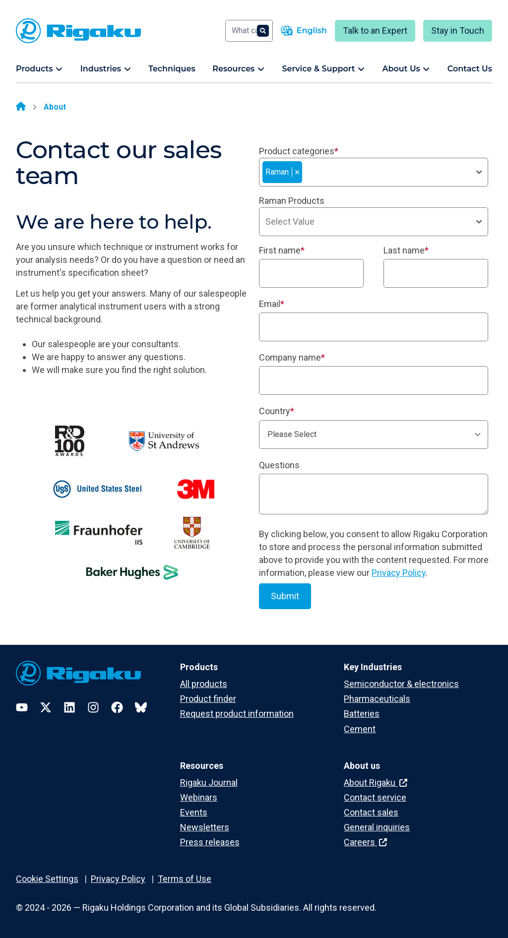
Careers (365, 842)
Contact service (375, 797)
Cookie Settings (47, 879)
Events (193, 812)
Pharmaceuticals (377, 698)
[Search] (249, 31)
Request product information (237, 713)
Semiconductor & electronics (401, 684)
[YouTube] (22, 707)
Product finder (208, 698)
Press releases (210, 842)
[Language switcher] (304, 31)
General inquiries (377, 827)
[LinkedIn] (69, 707)
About (55, 107)
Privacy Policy (399, 572)
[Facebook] (117, 707)
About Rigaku (375, 782)
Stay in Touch (457, 30)
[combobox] (373, 172)
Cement (360, 729)
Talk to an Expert (375, 30)
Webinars (198, 797)
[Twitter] (46, 707)
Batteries (362, 713)
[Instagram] (93, 707)
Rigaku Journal (209, 782)
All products (203, 684)
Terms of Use (184, 879)
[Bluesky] (141, 707)
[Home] (21, 107)
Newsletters (204, 827)
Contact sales (371, 812)
